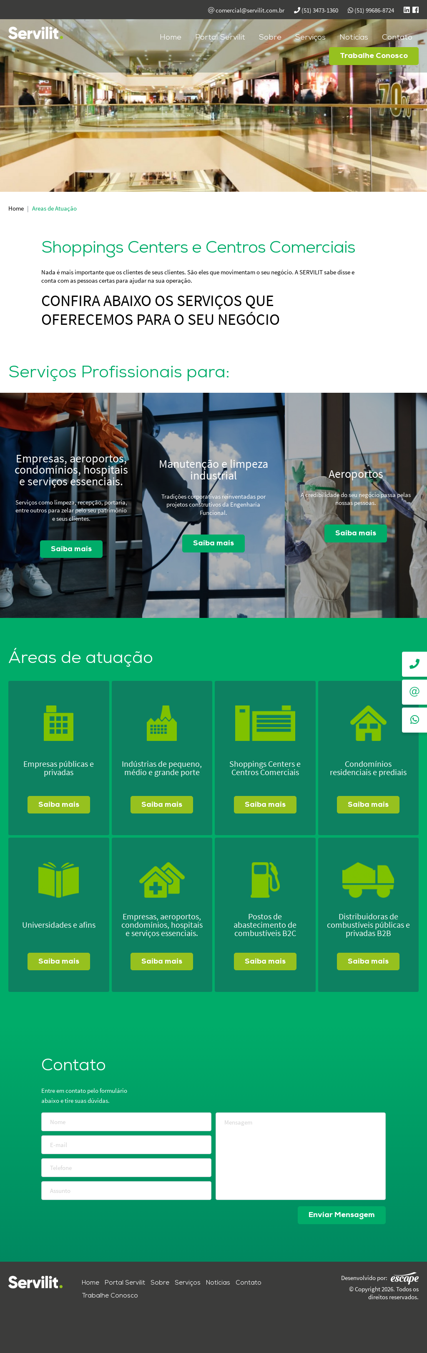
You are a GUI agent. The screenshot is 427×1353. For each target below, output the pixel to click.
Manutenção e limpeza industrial (213, 470)
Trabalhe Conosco (374, 56)
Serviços (310, 37)
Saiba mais (71, 549)
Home (170, 37)
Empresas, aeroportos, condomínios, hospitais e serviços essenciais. (71, 469)
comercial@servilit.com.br (246, 10)
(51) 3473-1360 (316, 10)
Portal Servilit (220, 37)
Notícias (353, 37)
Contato (397, 37)
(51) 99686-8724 (371, 10)
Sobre (270, 37)
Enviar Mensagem (341, 1215)
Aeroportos (356, 474)
